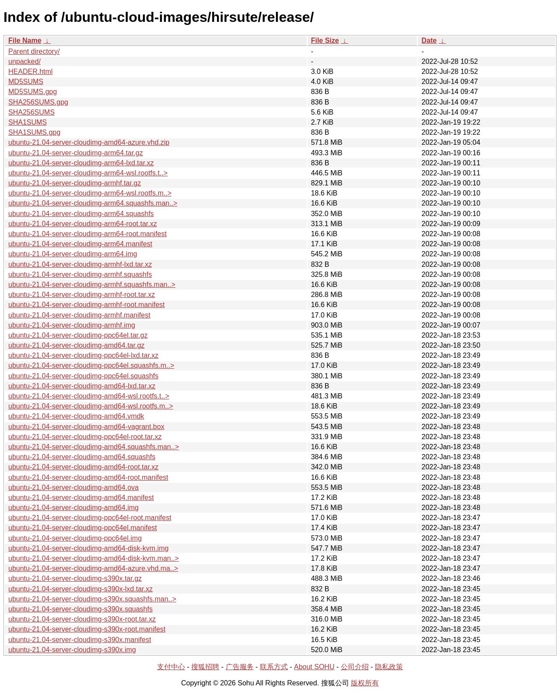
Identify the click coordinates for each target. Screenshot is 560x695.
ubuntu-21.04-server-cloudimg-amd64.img (73, 507)
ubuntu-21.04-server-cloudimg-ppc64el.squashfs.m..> (91, 365)
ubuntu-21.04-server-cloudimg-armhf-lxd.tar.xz (80, 264)
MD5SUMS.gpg (32, 91)
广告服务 (240, 667)
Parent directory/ (34, 51)
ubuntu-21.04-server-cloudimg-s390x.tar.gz (75, 578)
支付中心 (171, 667)
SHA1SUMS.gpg (34, 132)
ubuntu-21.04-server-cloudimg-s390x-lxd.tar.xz (80, 589)
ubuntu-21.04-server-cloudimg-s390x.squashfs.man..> (92, 599)
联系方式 (274, 667)
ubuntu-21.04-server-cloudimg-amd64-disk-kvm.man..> (93, 558)
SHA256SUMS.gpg (38, 102)
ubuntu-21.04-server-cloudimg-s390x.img (72, 649)
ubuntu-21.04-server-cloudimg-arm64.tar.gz (75, 153)
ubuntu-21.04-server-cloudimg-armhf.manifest (79, 315)
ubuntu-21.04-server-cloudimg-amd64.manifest (81, 497)
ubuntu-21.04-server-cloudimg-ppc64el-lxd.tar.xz (83, 355)
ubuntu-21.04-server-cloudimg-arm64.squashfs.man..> (92, 203)
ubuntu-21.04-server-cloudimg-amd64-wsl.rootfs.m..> (90, 406)
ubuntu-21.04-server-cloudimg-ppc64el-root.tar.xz (84, 436)
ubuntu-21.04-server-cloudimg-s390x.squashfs (80, 609)
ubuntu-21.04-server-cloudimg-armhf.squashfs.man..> (91, 284)
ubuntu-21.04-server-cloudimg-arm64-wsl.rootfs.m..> (90, 193)
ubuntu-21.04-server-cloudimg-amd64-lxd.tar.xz (81, 386)
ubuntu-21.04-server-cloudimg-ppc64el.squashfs (83, 376)
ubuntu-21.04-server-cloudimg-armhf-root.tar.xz (81, 294)
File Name (25, 40)
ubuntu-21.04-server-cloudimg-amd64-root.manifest (88, 477)
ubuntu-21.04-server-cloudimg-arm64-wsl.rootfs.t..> (88, 173)
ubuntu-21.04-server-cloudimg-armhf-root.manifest (86, 304)
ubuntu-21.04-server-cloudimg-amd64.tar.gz (76, 345)
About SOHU (314, 667)
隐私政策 (389, 667)
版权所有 (365, 683)
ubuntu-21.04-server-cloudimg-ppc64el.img (75, 538)
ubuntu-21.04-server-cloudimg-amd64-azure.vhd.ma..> (93, 568)
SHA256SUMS (31, 112)
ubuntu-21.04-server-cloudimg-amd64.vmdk (76, 416)
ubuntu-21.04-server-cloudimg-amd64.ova (73, 487)
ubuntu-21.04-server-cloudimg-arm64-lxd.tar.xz (81, 163)
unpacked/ (24, 61)
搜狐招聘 (205, 667)
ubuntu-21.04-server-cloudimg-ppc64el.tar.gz (77, 335)
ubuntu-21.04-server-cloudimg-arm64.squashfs (81, 213)
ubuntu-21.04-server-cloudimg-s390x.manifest (79, 639)
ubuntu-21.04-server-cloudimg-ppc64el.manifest (82, 527)
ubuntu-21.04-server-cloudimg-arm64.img (72, 254)
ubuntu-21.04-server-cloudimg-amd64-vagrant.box (86, 426)
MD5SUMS (25, 81)
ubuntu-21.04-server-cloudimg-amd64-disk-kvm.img (88, 548)
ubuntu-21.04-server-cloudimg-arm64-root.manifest (87, 233)
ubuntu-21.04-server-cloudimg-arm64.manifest (80, 244)
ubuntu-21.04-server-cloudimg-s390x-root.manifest (86, 629)
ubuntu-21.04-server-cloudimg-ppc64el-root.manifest (90, 517)
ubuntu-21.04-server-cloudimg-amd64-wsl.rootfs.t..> (88, 396)
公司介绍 (355, 667)
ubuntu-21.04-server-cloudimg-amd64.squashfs (81, 457)
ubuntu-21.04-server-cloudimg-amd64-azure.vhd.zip (88, 142)
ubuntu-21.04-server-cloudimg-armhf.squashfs (80, 274)
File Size (325, 40)
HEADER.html (30, 71)
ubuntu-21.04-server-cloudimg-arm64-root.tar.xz (82, 223)
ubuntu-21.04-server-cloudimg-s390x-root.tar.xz (82, 619)
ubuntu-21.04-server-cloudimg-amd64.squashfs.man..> (93, 447)
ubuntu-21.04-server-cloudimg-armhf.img (71, 325)
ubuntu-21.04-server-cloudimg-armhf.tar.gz (74, 183)
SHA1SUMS (27, 122)
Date (429, 40)
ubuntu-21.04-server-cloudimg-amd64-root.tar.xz (83, 467)
